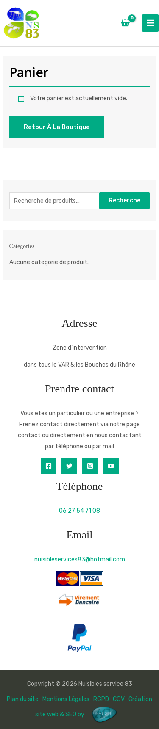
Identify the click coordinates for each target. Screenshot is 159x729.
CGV (119, 699)
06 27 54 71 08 (79, 510)
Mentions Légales (65, 699)
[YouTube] (111, 466)
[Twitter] (69, 466)
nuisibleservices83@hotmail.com (79, 559)
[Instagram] (90, 466)
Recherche (124, 200)
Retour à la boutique (57, 127)
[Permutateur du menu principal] (150, 23)
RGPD (101, 699)
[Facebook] (48, 466)
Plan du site (23, 699)
